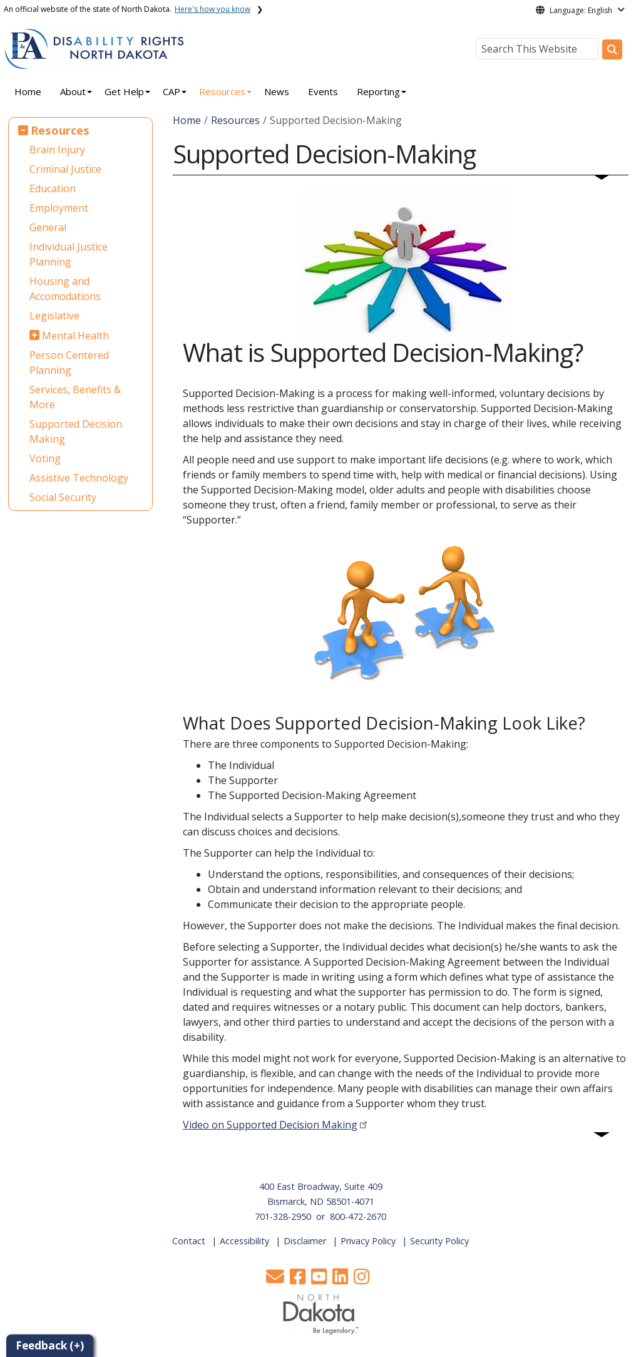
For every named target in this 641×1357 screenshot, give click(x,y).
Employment (58, 208)
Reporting (378, 91)
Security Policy (439, 1241)
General (47, 227)
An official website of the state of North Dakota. (127, 9)
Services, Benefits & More (75, 397)
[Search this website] (612, 49)
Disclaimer (305, 1241)
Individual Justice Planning (68, 254)
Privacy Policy (368, 1241)
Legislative (54, 315)
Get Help (124, 91)
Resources (222, 91)
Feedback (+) (50, 1345)
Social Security (62, 497)
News (276, 91)
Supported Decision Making (75, 431)
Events (323, 91)
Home (27, 91)
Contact (188, 1241)
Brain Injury (57, 150)
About (73, 91)
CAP (171, 91)
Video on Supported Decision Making (270, 1125)
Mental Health (75, 336)
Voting (45, 458)
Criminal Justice (65, 169)
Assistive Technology (78, 478)
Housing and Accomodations (65, 288)
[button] (276, 1280)
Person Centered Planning (69, 362)
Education (52, 188)
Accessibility (244, 1241)
